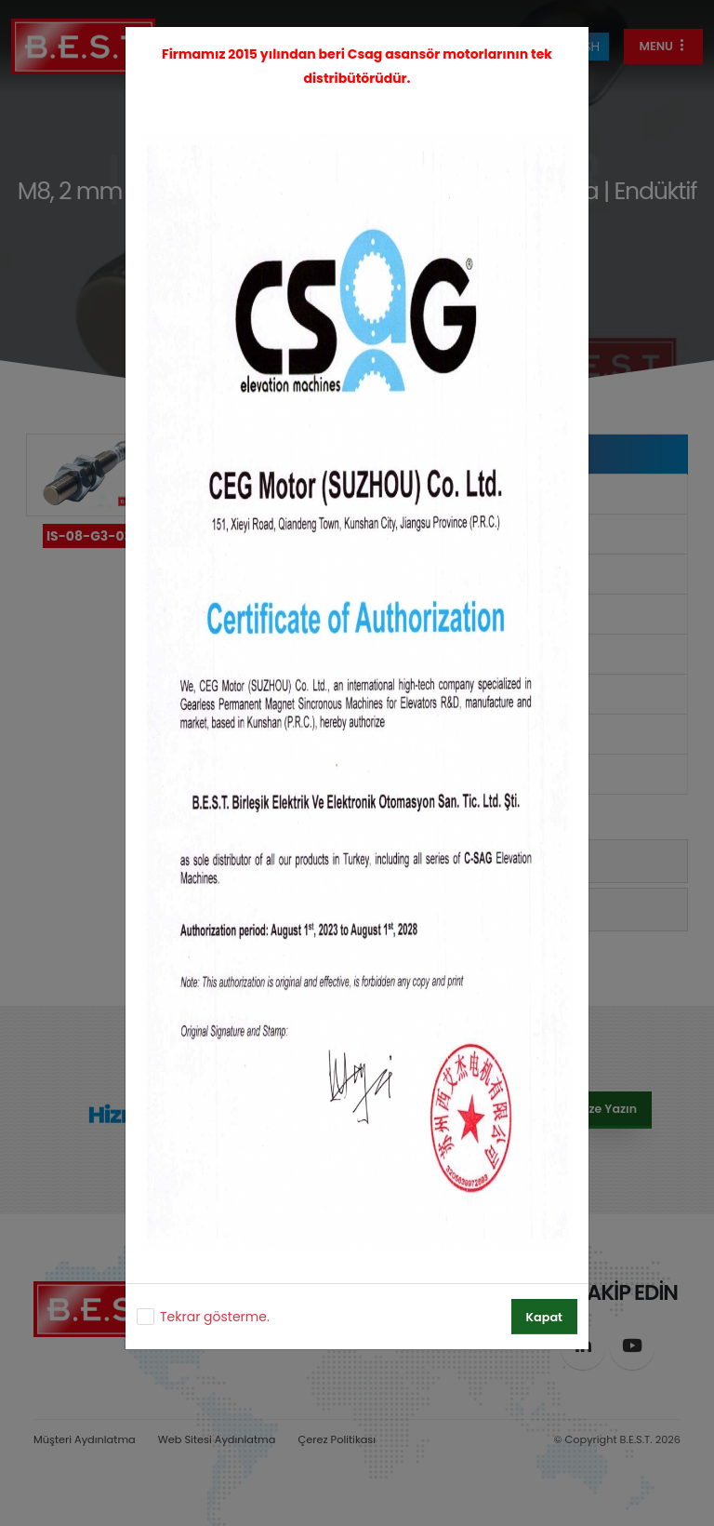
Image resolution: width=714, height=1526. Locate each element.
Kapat (544, 1317)
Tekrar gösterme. (215, 1316)
